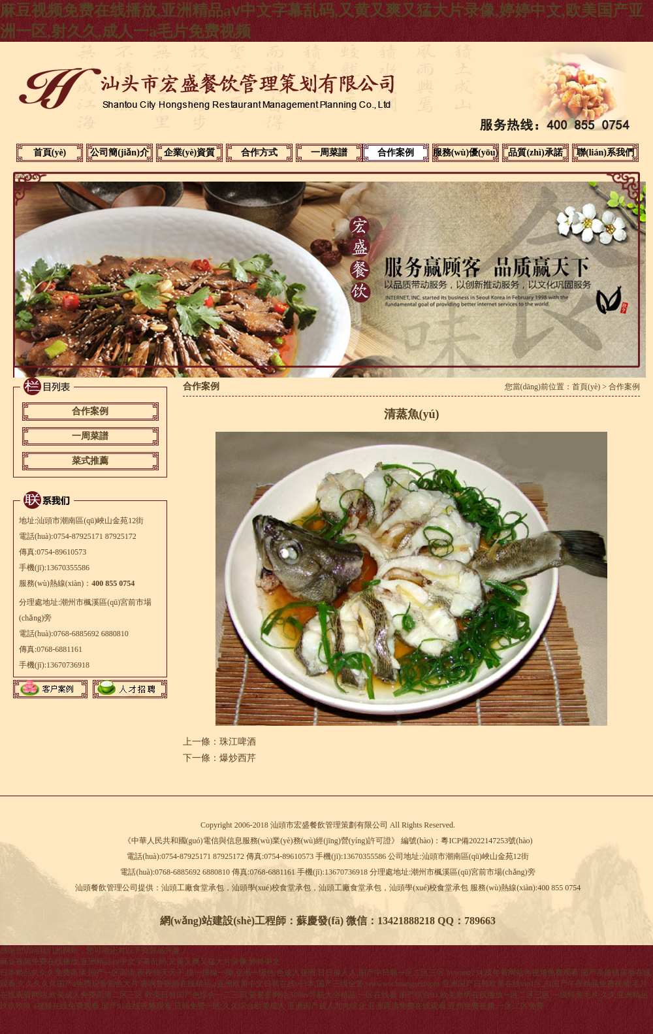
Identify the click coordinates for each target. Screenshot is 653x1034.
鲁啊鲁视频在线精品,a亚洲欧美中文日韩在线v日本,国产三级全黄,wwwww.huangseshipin (290, 983)
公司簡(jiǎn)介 (119, 152)
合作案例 (395, 152)
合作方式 (259, 152)
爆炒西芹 (237, 758)
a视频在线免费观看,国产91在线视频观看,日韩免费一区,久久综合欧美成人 (159, 1005)
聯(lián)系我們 (605, 152)
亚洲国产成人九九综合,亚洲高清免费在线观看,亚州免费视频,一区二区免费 (415, 1005)
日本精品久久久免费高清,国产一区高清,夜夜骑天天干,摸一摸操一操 (116, 972)
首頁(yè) (50, 152)
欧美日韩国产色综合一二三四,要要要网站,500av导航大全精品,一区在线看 (271, 994)
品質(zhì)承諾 (535, 152)
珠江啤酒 (237, 742)
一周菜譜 (329, 152)
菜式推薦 (90, 461)
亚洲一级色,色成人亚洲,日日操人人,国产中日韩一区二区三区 (340, 972)
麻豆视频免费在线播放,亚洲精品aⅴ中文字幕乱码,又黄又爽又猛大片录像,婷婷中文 (140, 961)
